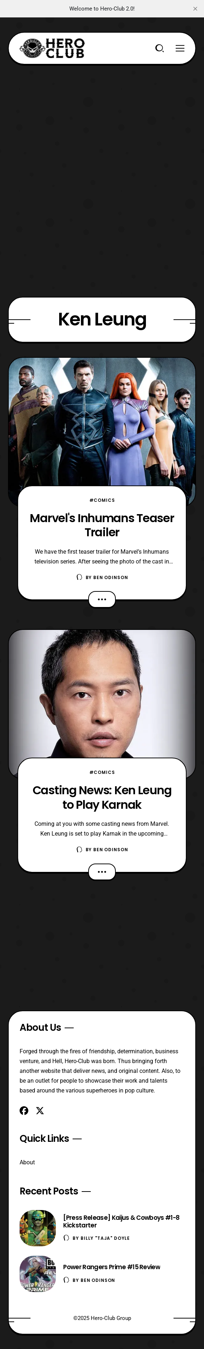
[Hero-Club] (52, 48)
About (27, 1162)
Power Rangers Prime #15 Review (111, 1267)
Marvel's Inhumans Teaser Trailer (102, 525)
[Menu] (180, 48)
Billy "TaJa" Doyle (105, 1238)
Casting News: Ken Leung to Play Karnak (102, 797)
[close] (195, 9)
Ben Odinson (110, 577)
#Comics (102, 500)
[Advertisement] (102, 115)
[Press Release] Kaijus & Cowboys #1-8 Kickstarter (121, 1221)
